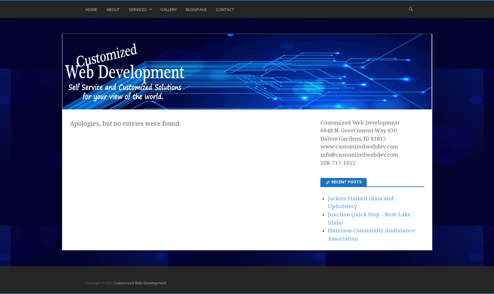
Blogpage (196, 9)
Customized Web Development (140, 283)
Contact (225, 9)
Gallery (168, 9)
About (113, 9)
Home (91, 9)
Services (138, 9)
